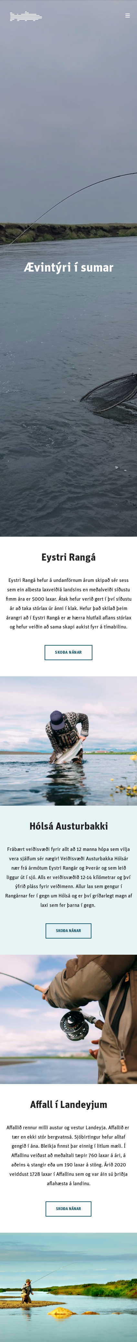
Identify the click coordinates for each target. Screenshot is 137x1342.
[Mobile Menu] (127, 16)
